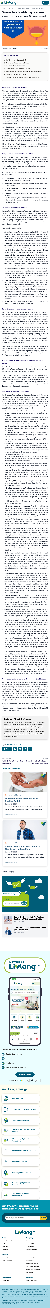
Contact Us (5, 1258)
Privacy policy (30, 1260)
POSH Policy (29, 1272)
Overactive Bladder (24, 8)
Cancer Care (5, 1280)
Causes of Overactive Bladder (15, 66)
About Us (28, 1241)
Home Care (5, 1249)
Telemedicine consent (32, 1263)
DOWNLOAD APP (25, 1074)
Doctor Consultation (8, 1241)
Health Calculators (31, 1280)
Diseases (14, 8)
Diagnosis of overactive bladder (16, 74)
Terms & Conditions (31, 1258)
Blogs (8, 8)
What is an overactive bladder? (16, 60)
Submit (24, 903)
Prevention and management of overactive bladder (22, 77)
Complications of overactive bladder (18, 69)
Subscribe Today (9, 894)
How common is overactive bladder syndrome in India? (24, 72)
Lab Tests (4, 1244)
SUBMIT (43, 1218)
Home (3, 8)
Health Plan (5, 1246)
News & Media (30, 1246)
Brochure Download (7, 1260)
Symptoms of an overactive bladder (17, 63)
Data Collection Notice (32, 1266)
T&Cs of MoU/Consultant (33, 1269)
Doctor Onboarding (31, 1249)
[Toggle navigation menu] (2, 3)
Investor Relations (31, 1244)
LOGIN (45, 3)
